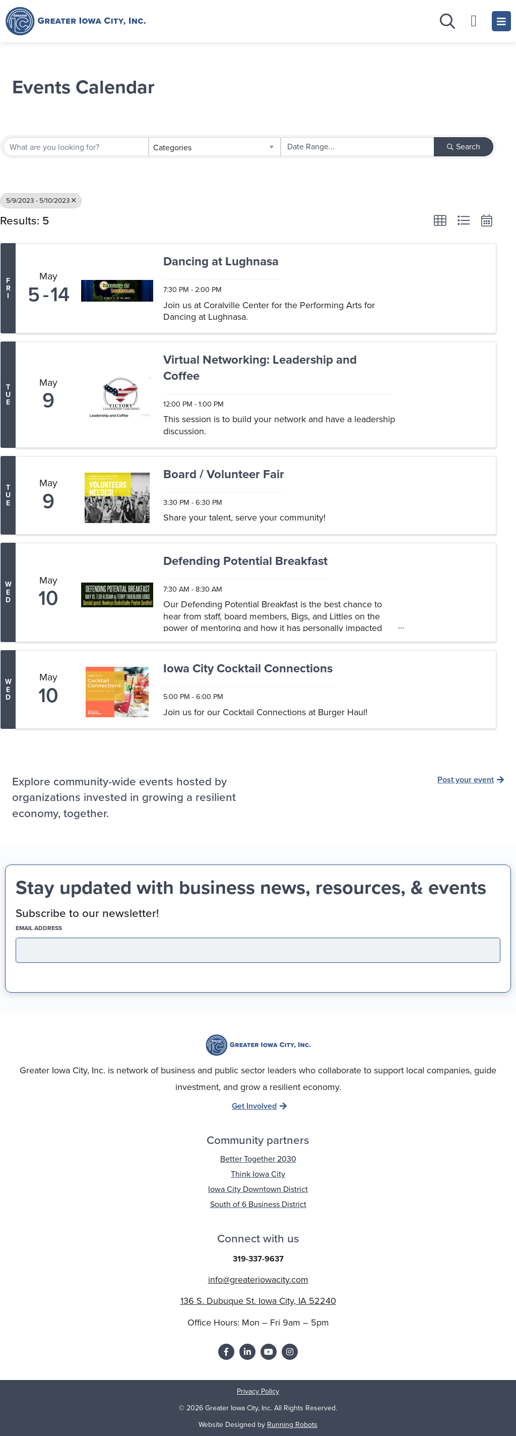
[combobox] (215, 146)
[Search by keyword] (76, 146)
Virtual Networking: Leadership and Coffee (260, 368)
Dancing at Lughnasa (221, 262)
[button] (439, 220)
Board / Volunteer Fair (223, 475)
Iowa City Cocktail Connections (248, 669)
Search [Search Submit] (463, 146)
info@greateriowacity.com (258, 1279)
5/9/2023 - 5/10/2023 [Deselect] (41, 200)
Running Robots (292, 1424)
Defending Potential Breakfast (245, 561)
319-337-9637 (258, 1259)
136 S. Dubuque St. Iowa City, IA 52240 (258, 1300)
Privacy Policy (258, 1391)
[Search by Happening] (357, 146)
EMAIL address (56, 928)
